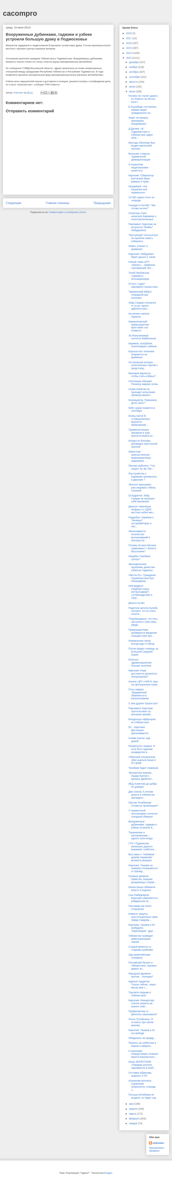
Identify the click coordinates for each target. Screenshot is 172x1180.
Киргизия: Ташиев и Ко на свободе (141, 1032)
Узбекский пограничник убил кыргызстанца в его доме (142, 760)
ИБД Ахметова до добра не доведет (142, 785)
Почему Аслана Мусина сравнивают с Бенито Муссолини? (142, 548)
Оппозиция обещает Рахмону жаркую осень (143, 383)
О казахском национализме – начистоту (139, 167)
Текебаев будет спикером (143, 767)
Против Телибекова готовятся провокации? (143, 804)
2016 (129, 43)
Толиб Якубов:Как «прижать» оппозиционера (138, 275)
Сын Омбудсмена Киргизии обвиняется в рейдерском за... (143, 898)
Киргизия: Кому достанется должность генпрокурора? (142, 673)
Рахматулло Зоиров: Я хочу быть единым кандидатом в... (141, 749)
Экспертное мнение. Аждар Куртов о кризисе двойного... (141, 775)
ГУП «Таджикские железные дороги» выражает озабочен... (142, 846)
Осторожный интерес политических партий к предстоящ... (142, 365)
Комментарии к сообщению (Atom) (67, 212)
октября (134, 71)
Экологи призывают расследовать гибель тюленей (142, 487)
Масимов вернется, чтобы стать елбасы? (142, 375)
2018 (129, 33)
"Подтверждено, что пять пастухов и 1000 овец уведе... (143, 621)
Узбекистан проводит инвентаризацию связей (140, 938)
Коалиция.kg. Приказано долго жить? (142, 402)
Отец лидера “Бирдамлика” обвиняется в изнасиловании (138, 694)
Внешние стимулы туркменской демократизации (139, 156)
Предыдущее (102, 203)
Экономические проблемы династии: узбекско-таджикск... (141, 567)
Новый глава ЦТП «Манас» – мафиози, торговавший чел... (142, 264)
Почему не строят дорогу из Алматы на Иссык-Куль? (143, 98)
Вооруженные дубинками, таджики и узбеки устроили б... (142, 824)
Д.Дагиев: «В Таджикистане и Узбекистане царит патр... (140, 133)
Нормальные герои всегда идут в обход (141, 642)
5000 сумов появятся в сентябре (141, 409)
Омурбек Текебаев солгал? (139, 558)
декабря (134, 62)
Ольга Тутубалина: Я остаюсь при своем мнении (140, 1022)
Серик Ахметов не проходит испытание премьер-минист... (141, 392)
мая (131, 1103)
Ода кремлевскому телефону (139, 956)
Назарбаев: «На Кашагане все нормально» (137, 189)
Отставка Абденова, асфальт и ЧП (140, 1074)
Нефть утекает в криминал (138, 248)
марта (133, 1113)
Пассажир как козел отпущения (139, 907)
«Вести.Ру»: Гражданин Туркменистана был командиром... (142, 578)
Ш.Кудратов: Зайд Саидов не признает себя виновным (141, 498)
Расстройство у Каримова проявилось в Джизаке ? (142, 476)
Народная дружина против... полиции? (140, 975)
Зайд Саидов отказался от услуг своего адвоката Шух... (142, 305)
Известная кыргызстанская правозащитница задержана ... (139, 456)
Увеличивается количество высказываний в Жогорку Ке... (139, 536)
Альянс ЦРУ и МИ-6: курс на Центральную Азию (143, 683)
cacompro (20, 13)
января (133, 1123)
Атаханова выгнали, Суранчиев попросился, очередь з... (142, 1085)
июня (132, 91)
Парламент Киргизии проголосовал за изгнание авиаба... (140, 711)
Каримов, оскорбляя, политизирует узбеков (142, 345)
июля (132, 86)
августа (133, 81)
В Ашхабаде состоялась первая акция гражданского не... (142, 109)
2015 (129, 48)
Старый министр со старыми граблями (140, 948)
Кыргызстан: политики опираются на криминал (141, 354)
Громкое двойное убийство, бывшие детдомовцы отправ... (142, 879)
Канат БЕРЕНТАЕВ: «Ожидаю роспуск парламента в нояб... (142, 1064)
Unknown (158, 1143)
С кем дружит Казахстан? (143, 703)
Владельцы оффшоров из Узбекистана (142, 721)
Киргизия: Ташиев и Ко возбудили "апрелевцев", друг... (141, 927)
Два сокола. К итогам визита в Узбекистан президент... (141, 794)
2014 (129, 53)
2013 (129, 57)
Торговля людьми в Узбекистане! (139, 994)
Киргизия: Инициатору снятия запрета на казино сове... (141, 1003)
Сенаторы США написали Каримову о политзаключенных (142, 216)
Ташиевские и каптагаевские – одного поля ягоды (140, 835)
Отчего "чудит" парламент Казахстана (142, 285)
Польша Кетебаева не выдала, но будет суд (142, 1096)
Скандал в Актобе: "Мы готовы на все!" (142, 207)
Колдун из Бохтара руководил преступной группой (142, 443)
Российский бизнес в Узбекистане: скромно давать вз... (142, 965)
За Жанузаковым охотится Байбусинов (142, 337)
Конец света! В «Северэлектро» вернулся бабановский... (139, 420)
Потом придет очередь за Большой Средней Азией (143, 651)
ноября (133, 67)
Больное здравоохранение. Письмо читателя (140, 662)
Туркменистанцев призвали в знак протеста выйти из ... (141, 432)
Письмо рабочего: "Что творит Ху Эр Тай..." (141, 467)
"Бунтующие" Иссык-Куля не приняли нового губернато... (143, 238)
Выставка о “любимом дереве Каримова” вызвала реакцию (141, 857)
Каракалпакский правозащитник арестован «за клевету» (138, 326)
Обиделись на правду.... (142, 1038)
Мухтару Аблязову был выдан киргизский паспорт (141, 145)
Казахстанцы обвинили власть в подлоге (141, 889)
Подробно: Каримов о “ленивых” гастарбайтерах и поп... (141, 522)
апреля (133, 1108)
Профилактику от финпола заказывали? (142, 1013)
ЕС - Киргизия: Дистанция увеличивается (138, 730)
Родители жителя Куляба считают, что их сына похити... (142, 611)
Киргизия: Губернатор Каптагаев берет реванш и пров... (141, 178)
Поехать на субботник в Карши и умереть (142, 1044)
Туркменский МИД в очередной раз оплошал (140, 294)
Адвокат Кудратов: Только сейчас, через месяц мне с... (142, 984)
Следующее (13, 203)
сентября (134, 76)
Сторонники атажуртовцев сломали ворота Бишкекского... (143, 1054)
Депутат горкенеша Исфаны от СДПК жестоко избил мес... (141, 509)
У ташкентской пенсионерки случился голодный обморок (142, 813)
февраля (134, 1118)
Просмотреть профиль (156, 1149)
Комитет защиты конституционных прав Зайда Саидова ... (142, 916)
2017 (129, 38)
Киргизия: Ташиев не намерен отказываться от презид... (143, 868)
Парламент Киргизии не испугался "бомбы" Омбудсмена (142, 227)
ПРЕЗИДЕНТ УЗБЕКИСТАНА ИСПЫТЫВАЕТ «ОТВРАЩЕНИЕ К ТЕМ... (140, 592)
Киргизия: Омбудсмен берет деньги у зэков (141, 255)
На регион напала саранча (138, 315)
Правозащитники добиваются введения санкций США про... (142, 632)
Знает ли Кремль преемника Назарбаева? (138, 120)
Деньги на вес (136, 603)
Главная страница (57, 203)
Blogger (108, 1173)
